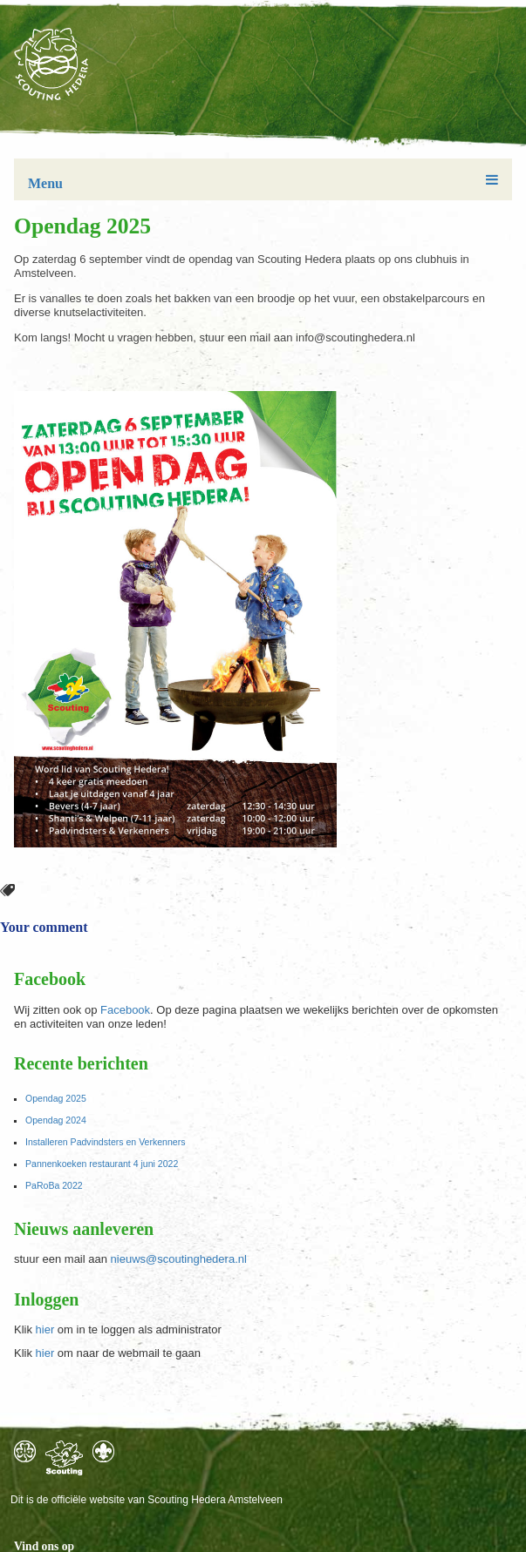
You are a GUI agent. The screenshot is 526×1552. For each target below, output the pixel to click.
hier (45, 1329)
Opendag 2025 (55, 1098)
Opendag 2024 (55, 1120)
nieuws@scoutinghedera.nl (179, 1258)
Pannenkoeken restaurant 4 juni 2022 (101, 1163)
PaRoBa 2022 (54, 1185)
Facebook (125, 1009)
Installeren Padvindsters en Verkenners (105, 1142)
